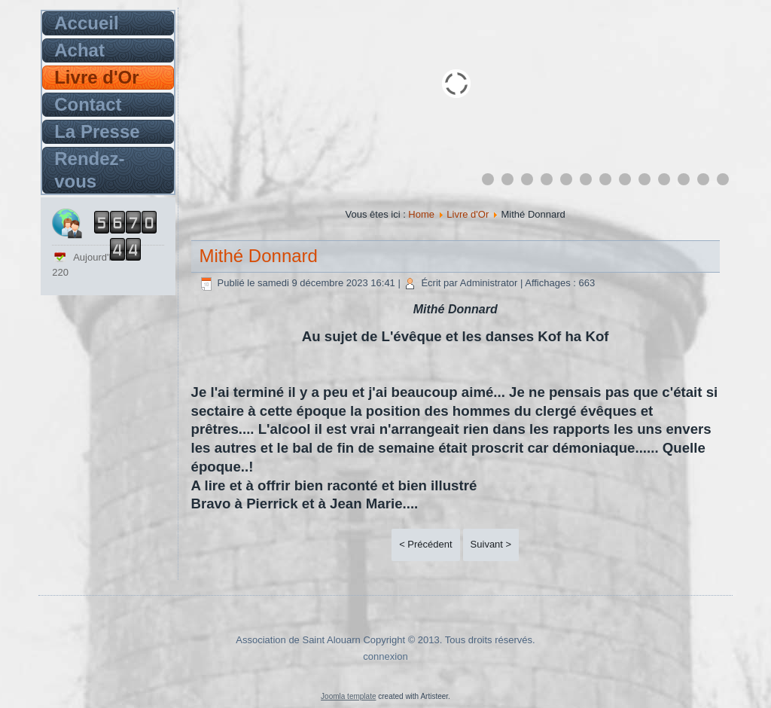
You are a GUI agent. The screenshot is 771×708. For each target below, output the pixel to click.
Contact (87, 104)
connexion (385, 656)
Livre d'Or (96, 77)
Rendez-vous (89, 169)
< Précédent (425, 544)
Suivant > (491, 544)
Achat (79, 50)
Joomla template (348, 696)
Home (421, 214)
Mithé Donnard (259, 256)
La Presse (96, 131)
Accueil (86, 23)
